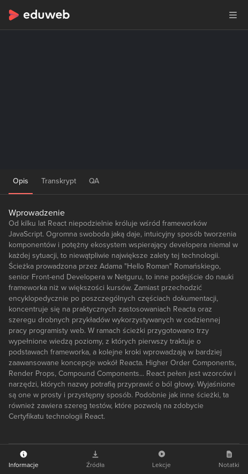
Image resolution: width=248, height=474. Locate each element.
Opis (20, 181)
